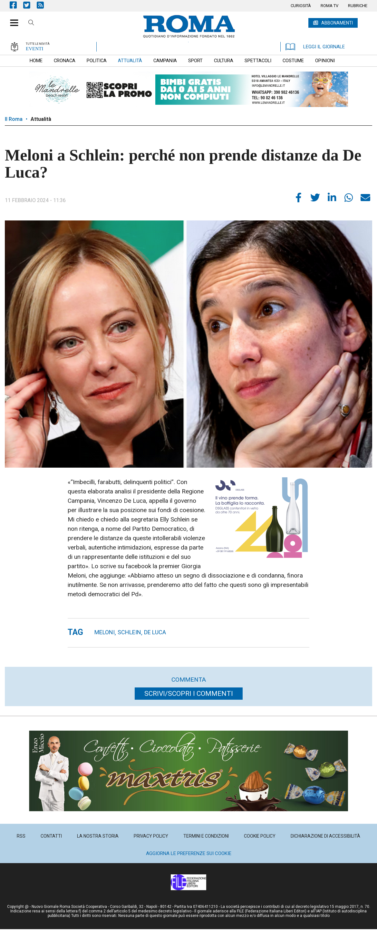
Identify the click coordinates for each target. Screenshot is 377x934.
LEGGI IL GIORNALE (315, 47)
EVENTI (34, 48)
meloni (104, 632)
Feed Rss (43, 5)
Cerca (31, 23)
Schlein (129, 632)
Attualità (41, 119)
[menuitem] (301, 6)
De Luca (155, 632)
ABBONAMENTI (337, 22)
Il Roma (14, 119)
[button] (12, 19)
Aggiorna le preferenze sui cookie (188, 853)
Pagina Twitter (30, 5)
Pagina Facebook (16, 5)
